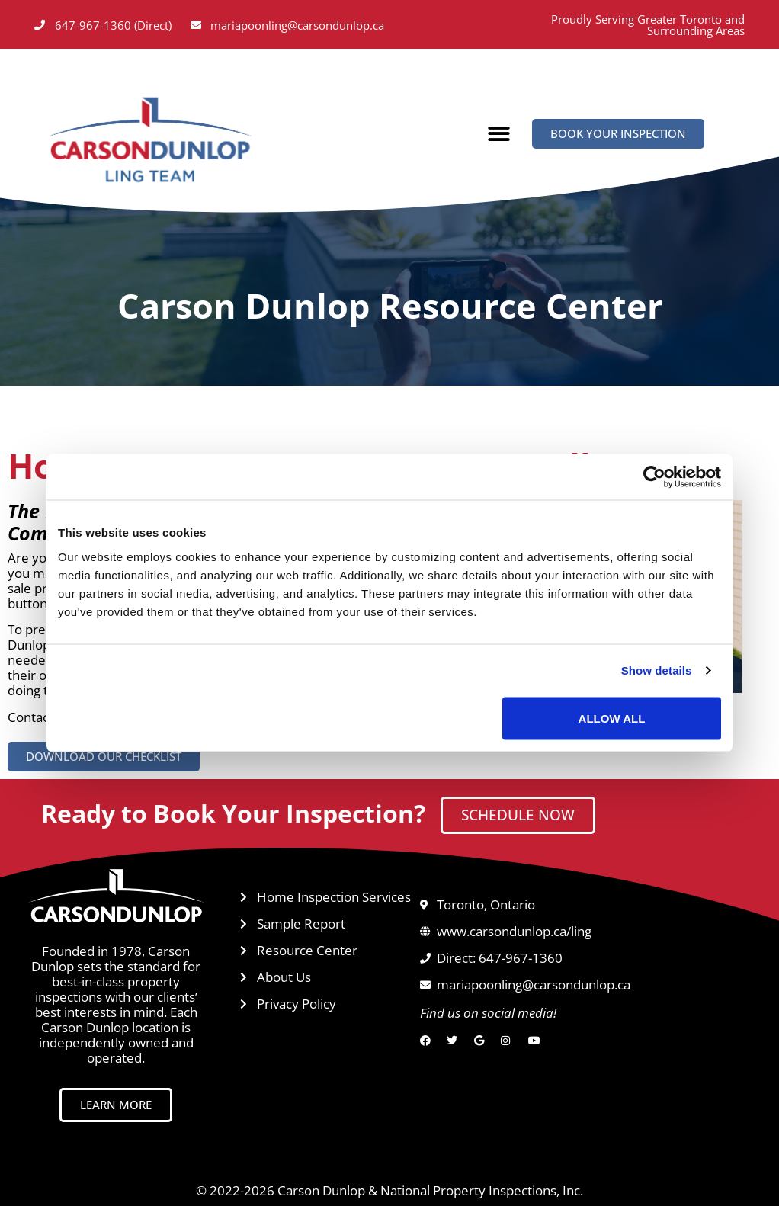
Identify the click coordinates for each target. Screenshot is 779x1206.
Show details (656, 670)
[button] (499, 134)
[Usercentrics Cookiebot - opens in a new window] (654, 477)
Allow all (612, 717)
